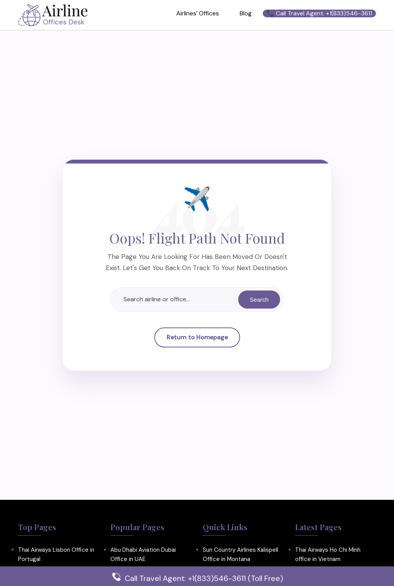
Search (259, 299)
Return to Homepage (197, 337)
